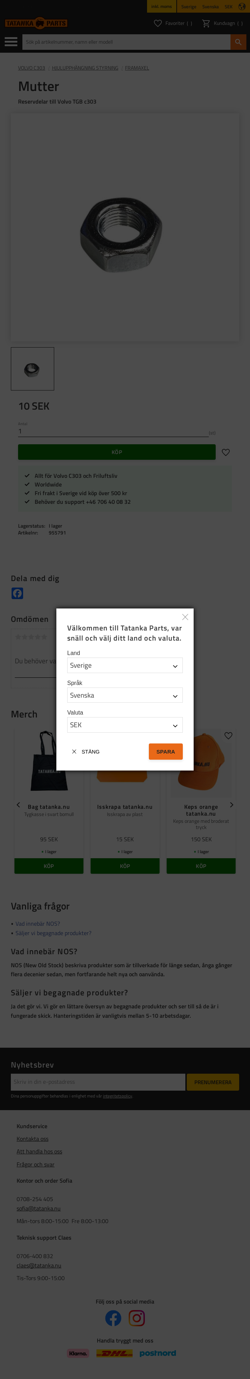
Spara (165, 752)
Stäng (91, 752)
